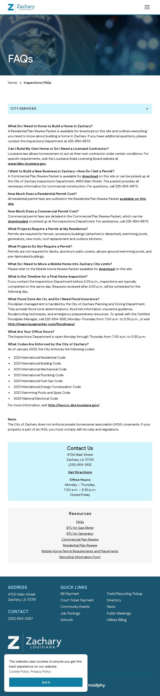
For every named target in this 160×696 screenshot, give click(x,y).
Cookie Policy (19, 671)
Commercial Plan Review (80, 539)
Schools (66, 619)
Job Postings (70, 613)
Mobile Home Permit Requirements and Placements (80, 551)
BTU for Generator (80, 533)
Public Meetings (119, 613)
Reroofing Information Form (80, 557)
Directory (114, 600)
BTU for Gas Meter (80, 528)
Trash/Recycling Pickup (124, 593)
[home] (21, 7)
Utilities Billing (117, 619)
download (90, 176)
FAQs (80, 522)
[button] (146, 7)
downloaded (18, 221)
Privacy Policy (41, 671)
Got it (46, 682)
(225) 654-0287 (20, 618)
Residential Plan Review (80, 545)
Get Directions (80, 472)
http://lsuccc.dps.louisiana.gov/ (73, 405)
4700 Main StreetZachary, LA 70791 (22, 597)
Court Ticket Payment (77, 600)
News (111, 606)
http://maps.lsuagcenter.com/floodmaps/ (41, 324)
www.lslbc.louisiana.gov (27, 163)
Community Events (75, 606)
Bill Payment (69, 593)
